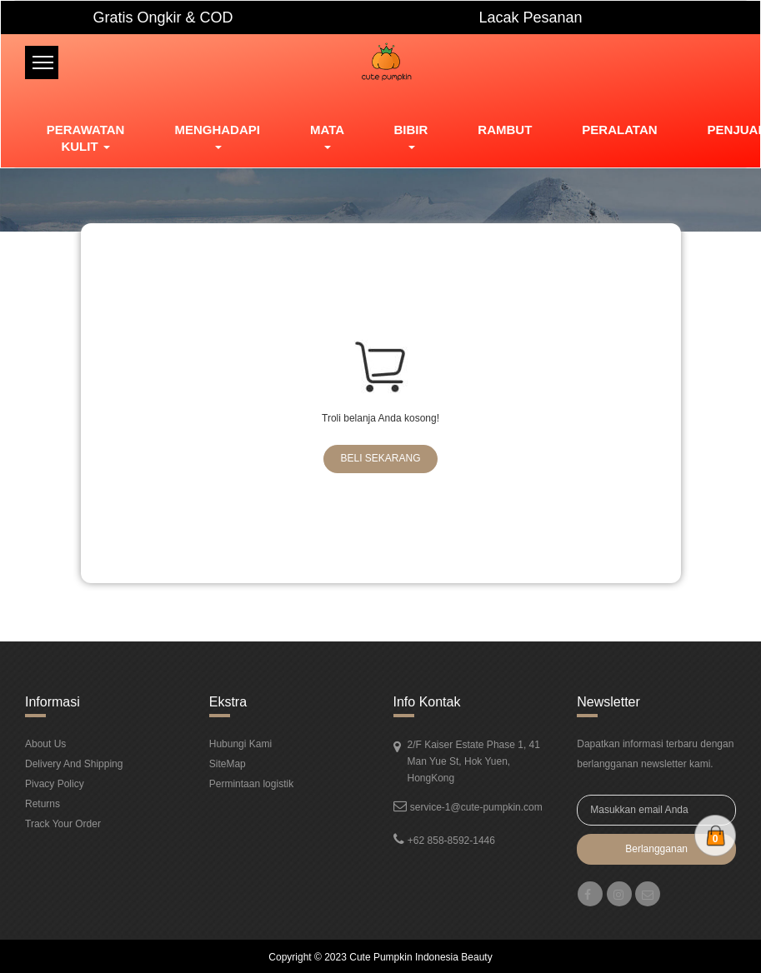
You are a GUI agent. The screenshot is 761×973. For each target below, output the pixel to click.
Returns (42, 804)
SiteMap (227, 764)
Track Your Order (63, 824)
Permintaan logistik (251, 784)
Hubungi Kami (240, 744)
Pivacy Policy (54, 784)
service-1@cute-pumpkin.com (476, 807)
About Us (45, 744)
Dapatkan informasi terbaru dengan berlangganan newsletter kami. (655, 754)
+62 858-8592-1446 (451, 840)
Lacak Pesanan (530, 17)
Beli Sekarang (380, 458)
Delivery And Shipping (74, 764)
